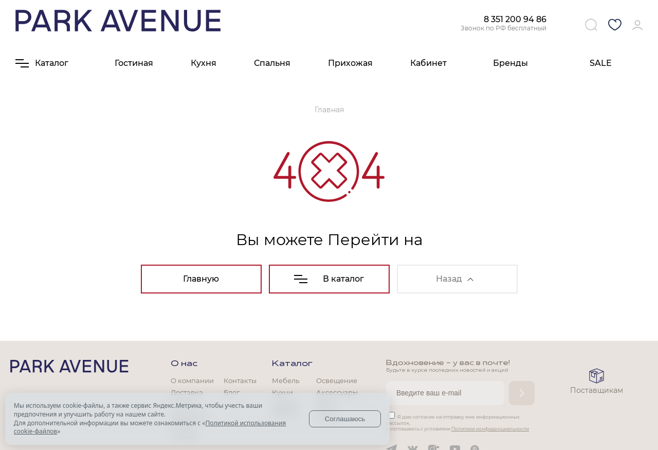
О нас (184, 364)
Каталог (292, 364)
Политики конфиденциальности (490, 428)
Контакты (240, 380)
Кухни (282, 392)
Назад (454, 279)
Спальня (272, 63)
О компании (192, 380)
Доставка (187, 392)
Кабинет (428, 63)
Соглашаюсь (345, 419)
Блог (232, 392)
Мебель (285, 380)
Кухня (203, 63)
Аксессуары (337, 392)
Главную (201, 279)
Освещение (336, 380)
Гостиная (134, 63)
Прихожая (350, 63)
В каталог (329, 279)
